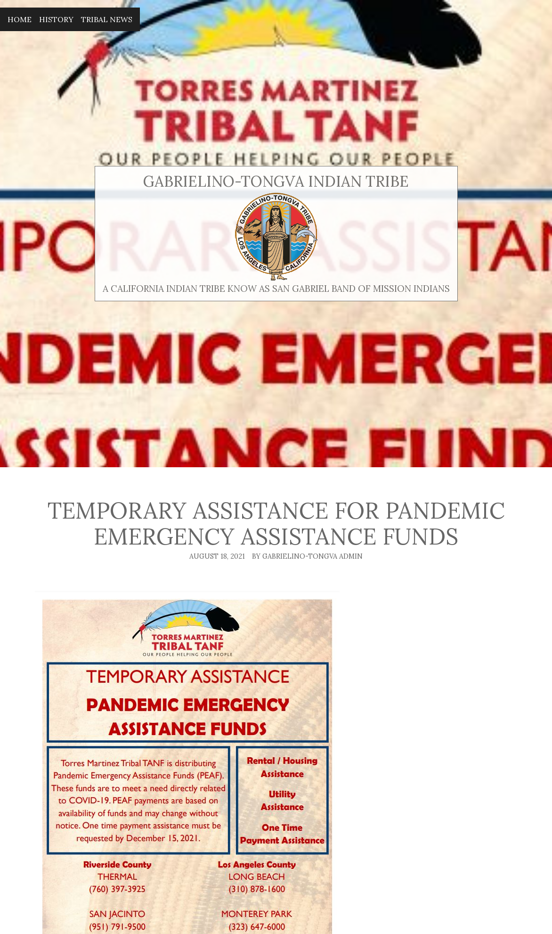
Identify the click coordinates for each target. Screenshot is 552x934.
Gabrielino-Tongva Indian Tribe (276, 181)
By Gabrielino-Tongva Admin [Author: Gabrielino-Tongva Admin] (307, 556)
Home (20, 19)
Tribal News (106, 19)
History (56, 19)
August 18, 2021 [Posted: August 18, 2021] (217, 556)
